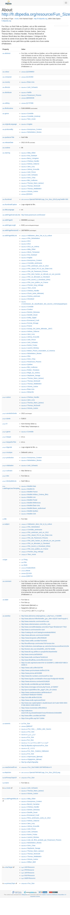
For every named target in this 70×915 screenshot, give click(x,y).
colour (6, 72)
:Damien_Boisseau (30, 312)
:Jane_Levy (28, 166)
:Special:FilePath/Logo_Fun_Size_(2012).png (40, 772)
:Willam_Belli (28, 862)
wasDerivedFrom (10, 767)
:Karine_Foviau (29, 345)
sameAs (6, 723)
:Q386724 (27, 576)
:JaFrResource (27, 873)
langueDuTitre (9, 442)
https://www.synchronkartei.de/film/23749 (35, 670)
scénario (7, 471)
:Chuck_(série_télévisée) (32, 293)
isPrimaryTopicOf (10, 777)
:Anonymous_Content (31, 129)
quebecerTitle (8, 137)
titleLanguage (8, 210)
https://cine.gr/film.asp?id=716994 (32, 718)
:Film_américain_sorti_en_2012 (35, 266)
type (5, 559)
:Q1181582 (27, 77)
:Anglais (26, 124)
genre (6, 113)
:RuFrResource (28, 875)
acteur (7, 397)
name (6, 783)
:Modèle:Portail (29, 500)
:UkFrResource (28, 867)
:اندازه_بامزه (28, 734)
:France (26, 326)
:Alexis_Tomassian (30, 252)
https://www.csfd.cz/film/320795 (32, 668)
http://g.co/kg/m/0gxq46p (29, 762)
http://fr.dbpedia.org (40, 19)
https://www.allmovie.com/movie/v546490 (35, 635)
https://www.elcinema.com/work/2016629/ (35, 681)
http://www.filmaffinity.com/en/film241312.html (36, 660)
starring (6, 153)
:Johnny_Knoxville (30, 169)
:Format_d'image (29, 323)
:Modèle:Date (28, 486)
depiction (7, 772)
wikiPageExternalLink (11, 215)
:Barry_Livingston (30, 158)
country (6, 82)
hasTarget (8, 867)
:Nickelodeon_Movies (31, 132)
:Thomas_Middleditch (31, 189)
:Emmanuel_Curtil (30, 320)
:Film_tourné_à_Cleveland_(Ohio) (35, 280)
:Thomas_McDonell (30, 186)
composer (7, 77)
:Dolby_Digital (28, 318)
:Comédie (27, 113)
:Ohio (26, 356)
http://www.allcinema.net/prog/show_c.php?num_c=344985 (41, 616)
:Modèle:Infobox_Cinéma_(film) (34, 494)
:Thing (24, 559)
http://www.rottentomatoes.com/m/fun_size (35, 624)
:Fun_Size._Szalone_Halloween (35, 751)
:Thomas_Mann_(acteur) (32, 183)
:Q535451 (27, 194)
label (5, 600)
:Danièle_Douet (29, 315)
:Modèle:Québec (29, 511)
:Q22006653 (27, 72)
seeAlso (6, 616)
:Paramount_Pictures (31, 95)
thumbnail (7, 199)
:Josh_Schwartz (29, 87)
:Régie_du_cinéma (30, 373)
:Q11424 (26, 573)
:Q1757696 (27, 103)
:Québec (27, 364)
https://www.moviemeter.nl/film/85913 (34, 708)
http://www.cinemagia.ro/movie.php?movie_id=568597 (39, 687)
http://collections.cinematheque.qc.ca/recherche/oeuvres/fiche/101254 (45, 646)
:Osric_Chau (28, 177)
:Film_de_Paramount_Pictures (34, 271)
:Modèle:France (29, 492)
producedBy (8, 129)
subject (6, 524)
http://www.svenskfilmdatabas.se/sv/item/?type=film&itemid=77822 (44, 627)
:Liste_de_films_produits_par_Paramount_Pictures (41, 840)
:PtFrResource (27, 870)
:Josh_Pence (28, 172)
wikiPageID (8, 220)
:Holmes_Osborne (30, 164)
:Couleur (27, 309)
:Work (24, 565)
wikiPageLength (9, 225)
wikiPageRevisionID (11, 230)
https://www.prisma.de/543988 (31, 673)
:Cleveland (27, 299)
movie (17, 19)
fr (5, 424)
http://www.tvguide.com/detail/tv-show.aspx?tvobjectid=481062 (42, 679)
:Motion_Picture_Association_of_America (38, 351)
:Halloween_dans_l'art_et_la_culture (36, 235)
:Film (24, 562)
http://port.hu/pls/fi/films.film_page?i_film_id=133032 (39, 690)
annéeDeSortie (10, 413)
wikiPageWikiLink (10, 235)
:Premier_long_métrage (32, 285)
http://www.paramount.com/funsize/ (33, 215)
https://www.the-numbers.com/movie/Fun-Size (37, 676)
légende (7, 447)
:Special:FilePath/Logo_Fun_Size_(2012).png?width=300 (44, 199)
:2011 (26, 241)
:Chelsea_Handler (30, 161)
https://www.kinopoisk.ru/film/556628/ (34, 638)
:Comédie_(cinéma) (30, 116)
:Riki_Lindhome (29, 180)
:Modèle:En (28, 489)
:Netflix (26, 92)
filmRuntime (8, 108)
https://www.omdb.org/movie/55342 (33, 700)
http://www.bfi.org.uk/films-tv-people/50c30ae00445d (39, 652)
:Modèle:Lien (28, 497)
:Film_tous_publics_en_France (34, 282)
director (6, 87)
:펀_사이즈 (28, 748)
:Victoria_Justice (29, 191)
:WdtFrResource (28, 878)
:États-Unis (27, 82)
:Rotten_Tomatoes (30, 370)
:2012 (26, 244)
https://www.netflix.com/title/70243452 (34, 641)
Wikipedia (24, 894)
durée (6, 418)
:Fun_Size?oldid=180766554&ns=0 (36, 767)
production (8, 457)
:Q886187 (27, 726)
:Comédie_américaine (31, 263)
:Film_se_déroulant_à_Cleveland (35, 277)
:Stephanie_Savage (30, 375)
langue (7, 437)
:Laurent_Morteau (30, 348)
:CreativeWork (28, 568)
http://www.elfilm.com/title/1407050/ (33, 715)
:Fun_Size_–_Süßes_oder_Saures (36, 729)
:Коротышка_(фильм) (31, 756)
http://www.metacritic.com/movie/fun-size (35, 621)
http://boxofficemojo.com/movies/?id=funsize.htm (38, 643)
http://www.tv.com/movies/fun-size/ (33, 630)
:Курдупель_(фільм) (31, 759)
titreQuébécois (9, 481)
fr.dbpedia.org (6, 21)
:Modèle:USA (28, 514)
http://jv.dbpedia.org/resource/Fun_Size (34, 745)
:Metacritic (27, 392)
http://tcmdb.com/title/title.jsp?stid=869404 (35, 684)
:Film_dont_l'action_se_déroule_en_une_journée (40, 274)
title (5, 519)
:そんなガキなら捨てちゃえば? (34, 743)
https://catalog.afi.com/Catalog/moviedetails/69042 (38, 632)
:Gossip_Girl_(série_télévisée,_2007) (36, 329)
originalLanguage (10, 124)
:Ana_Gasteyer (29, 155)
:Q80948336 (27, 98)
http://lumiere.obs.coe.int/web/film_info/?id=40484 (38, 649)
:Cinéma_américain (30, 296)
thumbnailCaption (10, 204)
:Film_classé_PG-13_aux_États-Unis (36, 268)
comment (7, 581)
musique (7, 452)
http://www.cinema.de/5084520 (31, 654)
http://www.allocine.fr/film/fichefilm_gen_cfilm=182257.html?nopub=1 (44, 619)
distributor (7, 92)
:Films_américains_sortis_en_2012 (36, 818)
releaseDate (8, 142)
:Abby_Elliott (28, 153)
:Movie (25, 570)
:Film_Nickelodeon (30, 238)
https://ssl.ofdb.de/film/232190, (31, 697)
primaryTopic (9, 883)
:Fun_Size (25, 723)
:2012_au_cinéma (30, 246)
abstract (6, 53)
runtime (6, 148)
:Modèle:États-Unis (30, 505)
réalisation (8, 465)
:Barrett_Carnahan (30, 804)
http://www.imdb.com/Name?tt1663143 (34, 657)
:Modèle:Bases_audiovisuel (33, 508)
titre (6, 476)
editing (6, 103)
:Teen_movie (28, 119)
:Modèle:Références (31, 503)
